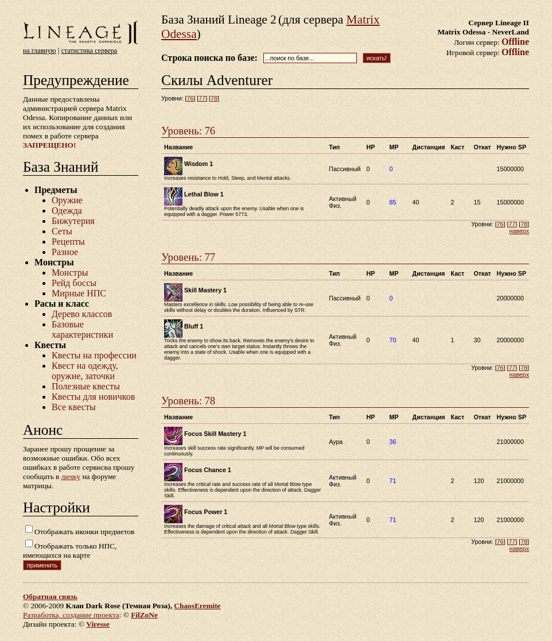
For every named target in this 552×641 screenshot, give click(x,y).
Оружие (67, 200)
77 (202, 98)
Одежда (67, 210)
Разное (65, 252)
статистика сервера (89, 51)
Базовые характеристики (82, 329)
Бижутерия (73, 221)
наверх (519, 230)
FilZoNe (144, 615)
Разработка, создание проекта (71, 615)
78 (214, 98)
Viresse (98, 624)
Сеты (62, 231)
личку (70, 476)
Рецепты (68, 241)
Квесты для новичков (93, 396)
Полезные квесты (86, 386)
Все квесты (74, 407)
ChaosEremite (197, 605)
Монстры (70, 272)
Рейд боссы (74, 283)
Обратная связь (50, 596)
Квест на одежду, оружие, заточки (85, 371)
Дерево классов (82, 314)
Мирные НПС (79, 293)
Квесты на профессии (94, 355)
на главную (39, 51)
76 (190, 98)
